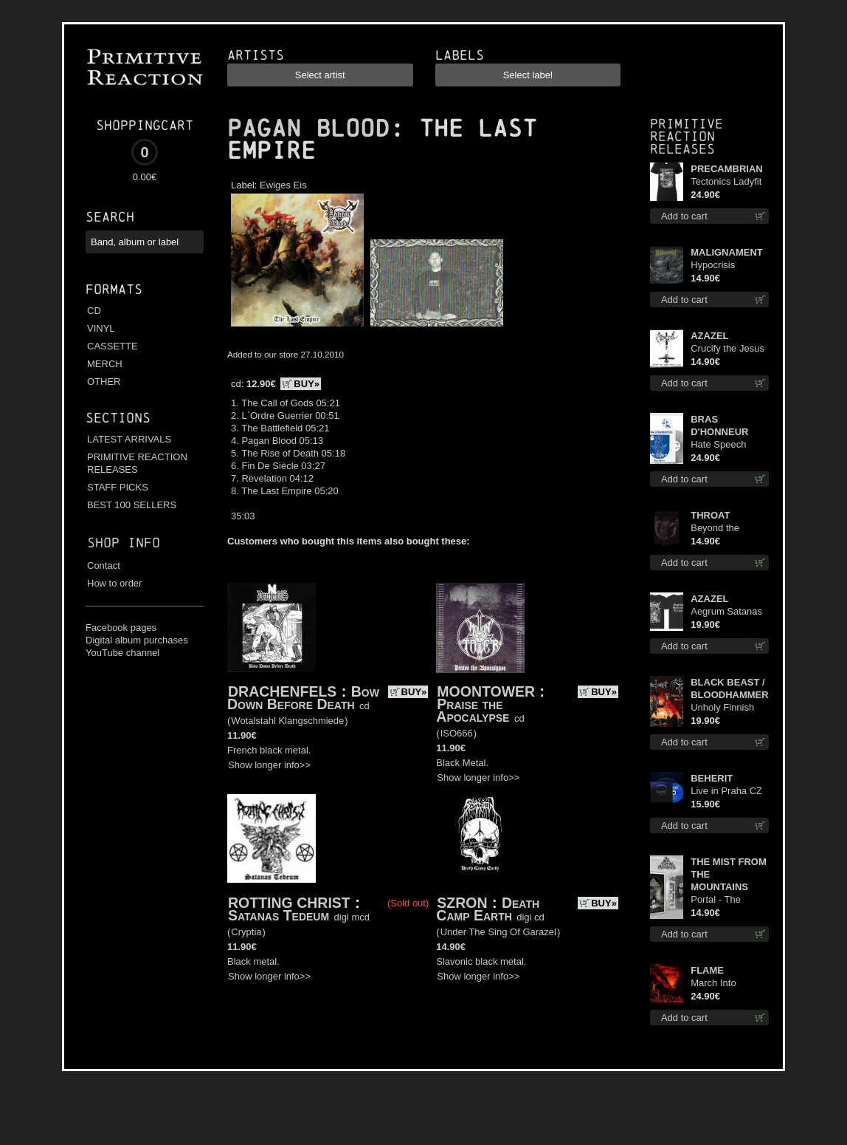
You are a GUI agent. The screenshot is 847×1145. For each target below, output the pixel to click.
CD (94, 310)
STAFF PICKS (117, 487)
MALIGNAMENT (727, 252)
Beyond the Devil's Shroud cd (728, 528)
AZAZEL (709, 335)
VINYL (101, 328)
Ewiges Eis (283, 185)
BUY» (306, 383)
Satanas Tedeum (278, 915)
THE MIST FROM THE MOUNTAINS (729, 874)
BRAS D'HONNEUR (719, 425)
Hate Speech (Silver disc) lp (721, 445)
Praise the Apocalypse (472, 710)
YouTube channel (122, 652)
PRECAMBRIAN (727, 168)
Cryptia (246, 931)
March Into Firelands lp (715, 983)
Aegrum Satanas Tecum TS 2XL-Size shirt (726, 612)
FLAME (707, 970)
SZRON (462, 903)
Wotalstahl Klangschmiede (287, 720)
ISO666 (456, 733)
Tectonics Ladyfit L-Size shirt (726, 182)
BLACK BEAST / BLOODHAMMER (729, 688)
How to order (114, 583)
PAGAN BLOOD (308, 128)
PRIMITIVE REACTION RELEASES (137, 463)
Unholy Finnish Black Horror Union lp (722, 708)
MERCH (104, 363)
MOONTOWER (486, 691)
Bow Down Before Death (303, 697)
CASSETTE (112, 346)
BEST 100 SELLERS (131, 504)
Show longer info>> (269, 764)
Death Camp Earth (487, 909)
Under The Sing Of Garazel (498, 931)
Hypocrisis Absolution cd (719, 265)
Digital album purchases (137, 640)
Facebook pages (121, 627)
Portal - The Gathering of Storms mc (717, 900)
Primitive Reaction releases (686, 136)
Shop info (123, 542)
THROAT (710, 515)
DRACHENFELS (282, 691)
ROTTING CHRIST (289, 903)
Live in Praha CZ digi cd (726, 791)
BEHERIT (712, 778)
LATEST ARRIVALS (129, 439)
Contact (103, 565)
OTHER (104, 381)
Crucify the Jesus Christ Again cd (727, 349)
